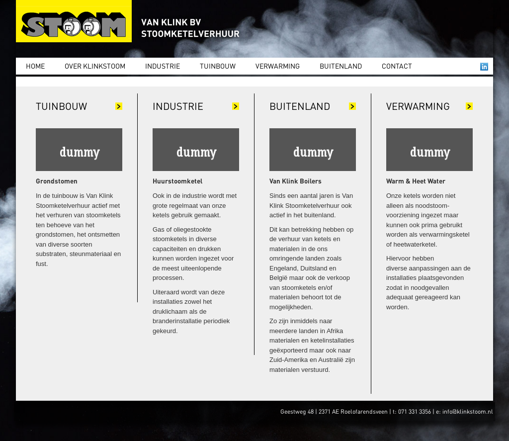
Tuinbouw (218, 65)
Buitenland (341, 65)
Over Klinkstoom (95, 65)
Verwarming (277, 65)
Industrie (162, 65)
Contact (397, 65)
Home (35, 65)
